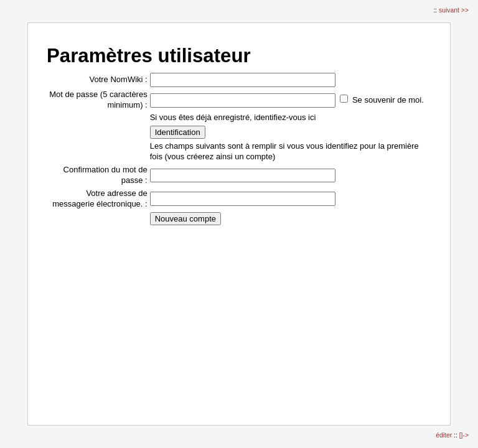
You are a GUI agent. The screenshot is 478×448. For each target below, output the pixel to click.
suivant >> (454, 10)
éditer (445, 435)
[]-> (464, 435)
